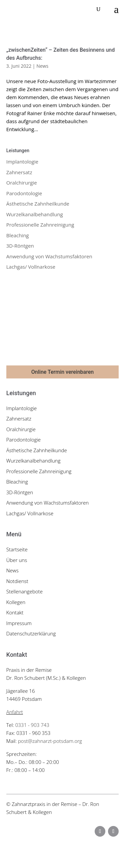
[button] (116, 9)
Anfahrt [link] (14, 712)
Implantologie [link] (22, 161)
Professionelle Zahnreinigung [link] (40, 224)
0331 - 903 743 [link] (32, 725)
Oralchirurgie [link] (21, 182)
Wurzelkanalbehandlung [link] (34, 214)
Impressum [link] (19, 623)
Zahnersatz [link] (19, 172)
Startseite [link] (17, 549)
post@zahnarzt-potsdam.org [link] (50, 741)
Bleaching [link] (17, 235)
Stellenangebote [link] (24, 591)
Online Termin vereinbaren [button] (62, 372)
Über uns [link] (16, 560)
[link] (34, 9)
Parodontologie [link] (24, 193)
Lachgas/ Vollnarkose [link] (30, 266)
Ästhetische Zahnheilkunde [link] (37, 203)
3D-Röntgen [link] (20, 245)
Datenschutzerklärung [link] (31, 633)
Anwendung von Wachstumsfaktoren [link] (49, 256)
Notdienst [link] (17, 581)
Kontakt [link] (15, 612)
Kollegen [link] (15, 602)
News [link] (42, 66)
